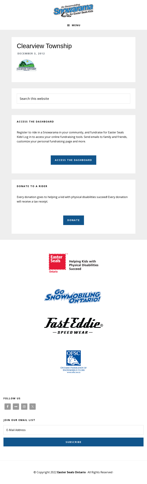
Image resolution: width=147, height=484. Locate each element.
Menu (76, 25)
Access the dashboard (73, 160)
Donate (73, 220)
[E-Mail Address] (73, 430)
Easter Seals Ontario (71, 472)
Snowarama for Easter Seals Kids (74, 10)
